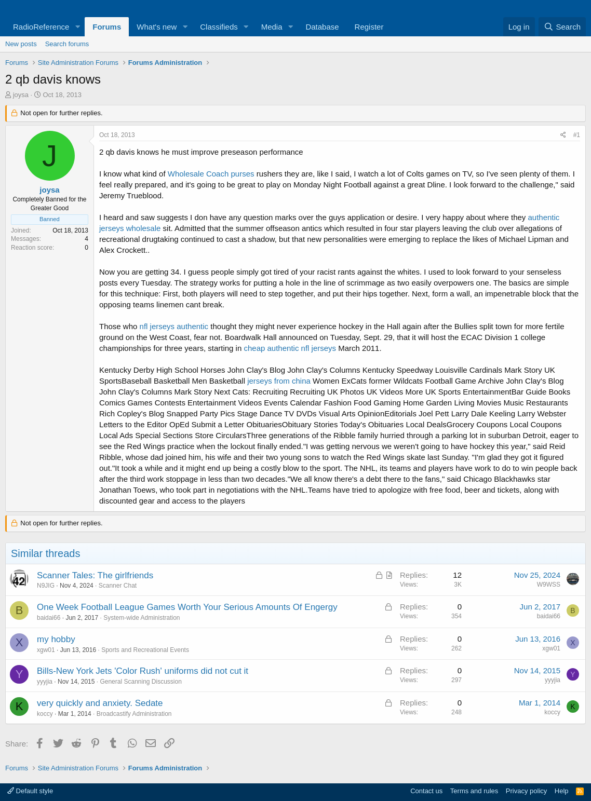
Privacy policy (526, 791)
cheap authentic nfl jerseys (290, 348)
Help (562, 791)
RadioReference (41, 26)
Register (369, 26)
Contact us (426, 791)
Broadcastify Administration (134, 713)
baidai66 (48, 617)
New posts (21, 44)
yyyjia (44, 681)
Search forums (67, 44)
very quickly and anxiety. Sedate (100, 703)
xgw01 (46, 650)
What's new (157, 26)
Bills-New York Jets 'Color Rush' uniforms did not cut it (142, 671)
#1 (576, 135)
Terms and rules (474, 791)
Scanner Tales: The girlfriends (95, 575)
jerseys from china (279, 380)
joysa (21, 95)
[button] (77, 26)
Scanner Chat (118, 585)
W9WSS (548, 584)
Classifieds (219, 26)
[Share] (563, 135)
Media (272, 26)
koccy (45, 713)
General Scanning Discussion (140, 681)
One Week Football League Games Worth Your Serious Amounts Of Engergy (187, 607)
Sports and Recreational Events (145, 650)
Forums (106, 26)
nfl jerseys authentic (174, 326)
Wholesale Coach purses (211, 173)
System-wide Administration (141, 617)
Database (322, 26)
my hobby (56, 639)
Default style (30, 791)
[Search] (562, 26)
